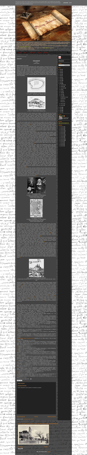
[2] (30, 124)
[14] (17, 350)
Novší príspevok (21, 416)
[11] (23, 225)
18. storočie (62, 137)
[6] (31, 150)
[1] (17, 304)
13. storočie (62, 130)
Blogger (48, 451)
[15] (44, 241)
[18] (19, 286)
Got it (70, 2)
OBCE (25, 52)
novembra (63, 84)
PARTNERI (46, 52)
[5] (34, 143)
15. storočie (62, 133)
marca (62, 95)
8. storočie (61, 144)
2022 (61, 72)
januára (62, 105)
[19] (49, 294)
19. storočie (62, 139)
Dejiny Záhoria (61, 60)
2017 (61, 80)
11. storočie (62, 128)
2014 (61, 107)
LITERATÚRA (32, 52)
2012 (61, 110)
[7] (23, 160)
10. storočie (62, 126)
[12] (47, 228)
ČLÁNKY (19, 52)
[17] (22, 284)
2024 (61, 69)
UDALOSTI (62, 100)
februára (62, 103)
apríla (62, 94)
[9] (26, 166)
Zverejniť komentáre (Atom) (28, 419)
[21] (34, 296)
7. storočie (61, 143)
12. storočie (62, 129)
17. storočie (62, 136)
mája (62, 92)
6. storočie (61, 141)
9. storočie (61, 145)
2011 (61, 111)
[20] (54, 295)
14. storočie (62, 132)
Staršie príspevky (51, 416)
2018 (61, 78)
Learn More (65, 2)
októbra (62, 86)
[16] (20, 257)
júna (62, 91)
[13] (50, 232)
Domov (36, 416)
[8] (47, 161)
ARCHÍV (39, 52)
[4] (49, 136)
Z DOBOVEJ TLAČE (64, 97)
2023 (61, 71)
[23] (43, 300)
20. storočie (62, 140)
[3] (35, 131)
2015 (61, 83)
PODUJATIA (62, 101)
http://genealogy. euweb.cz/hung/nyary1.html (25, 338)
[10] (36, 175)
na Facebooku (61, 61)
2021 (61, 74)
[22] (17, 373)
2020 (61, 75)
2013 (61, 108)
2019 (61, 77)
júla (61, 89)
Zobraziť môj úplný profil (66, 118)
